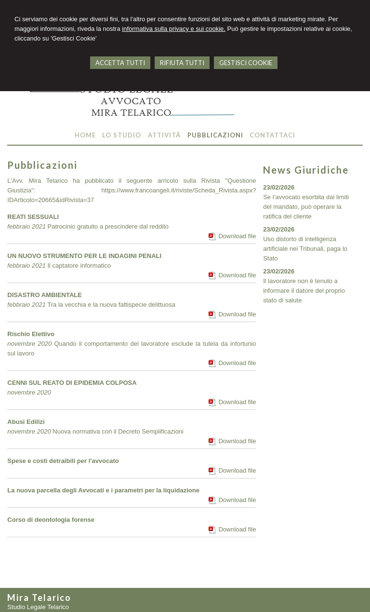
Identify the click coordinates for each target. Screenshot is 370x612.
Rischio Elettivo (30, 334)
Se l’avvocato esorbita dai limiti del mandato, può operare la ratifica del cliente (306, 206)
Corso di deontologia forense (50, 519)
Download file (237, 236)
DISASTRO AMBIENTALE (44, 295)
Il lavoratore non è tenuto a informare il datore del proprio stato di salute (304, 290)
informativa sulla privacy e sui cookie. (173, 28)
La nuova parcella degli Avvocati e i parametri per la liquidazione (103, 490)
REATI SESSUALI (33, 216)
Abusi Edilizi (25, 421)
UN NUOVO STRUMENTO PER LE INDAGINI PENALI (84, 255)
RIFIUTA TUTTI (182, 63)
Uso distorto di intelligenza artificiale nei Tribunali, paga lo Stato (305, 248)
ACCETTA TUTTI (120, 63)
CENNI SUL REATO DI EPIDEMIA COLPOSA (71, 382)
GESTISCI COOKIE (245, 63)
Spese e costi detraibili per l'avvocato (63, 460)
